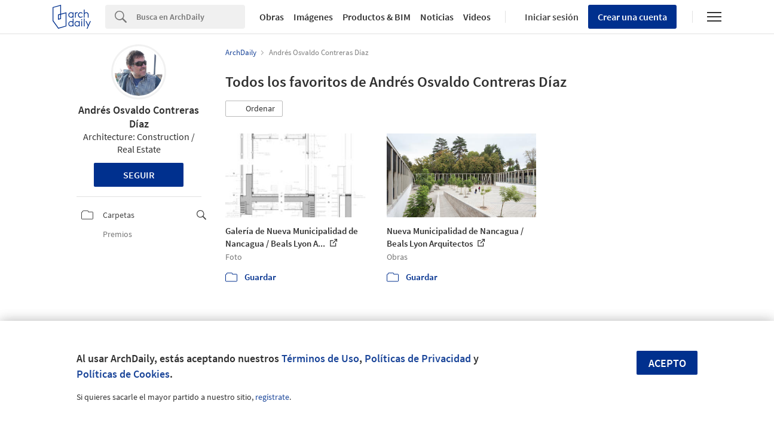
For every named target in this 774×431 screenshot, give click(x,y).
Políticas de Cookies (123, 374)
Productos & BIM (376, 17)
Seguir (139, 175)
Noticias (437, 17)
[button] (254, 109)
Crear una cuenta (632, 17)
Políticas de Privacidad (418, 358)
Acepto (667, 363)
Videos (477, 17)
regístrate (272, 396)
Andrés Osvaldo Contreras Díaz (138, 116)
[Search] (190, 17)
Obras (271, 17)
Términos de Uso (320, 358)
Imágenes (313, 17)
